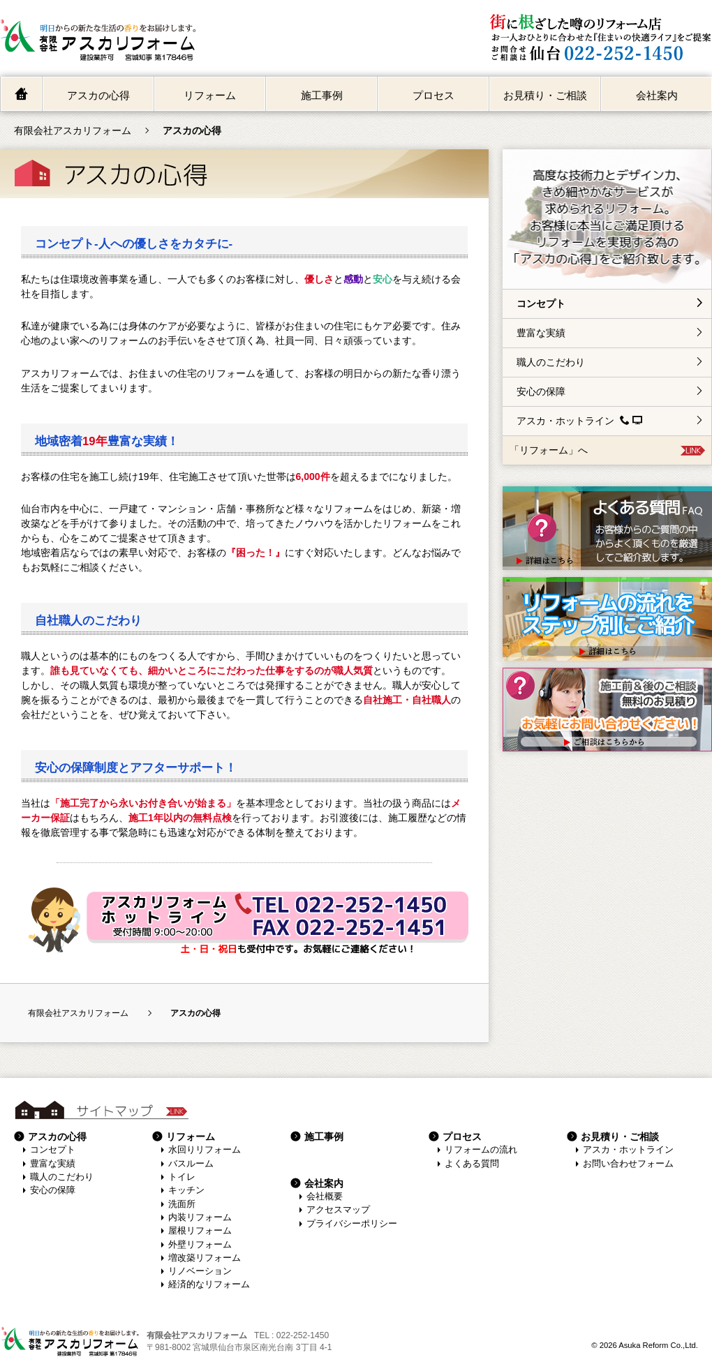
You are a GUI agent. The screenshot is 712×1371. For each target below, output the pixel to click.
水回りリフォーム (204, 1150)
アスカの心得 (98, 95)
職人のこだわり (551, 362)
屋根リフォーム (200, 1231)
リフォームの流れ (481, 1150)
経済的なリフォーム (209, 1284)
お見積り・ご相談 (545, 95)
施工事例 (322, 95)
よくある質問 (472, 1164)
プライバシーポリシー (351, 1224)
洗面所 (181, 1204)
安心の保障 (541, 391)
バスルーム (191, 1164)
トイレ (181, 1177)
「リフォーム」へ (549, 450)
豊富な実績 (541, 332)
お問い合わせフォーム (628, 1164)
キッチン (186, 1190)
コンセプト (541, 303)
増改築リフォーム (204, 1258)
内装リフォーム (200, 1217)
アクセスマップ (338, 1210)
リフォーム (210, 95)
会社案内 (657, 95)
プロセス (433, 95)
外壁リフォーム (200, 1245)
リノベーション (200, 1271)
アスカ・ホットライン (579, 420)
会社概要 (324, 1196)
